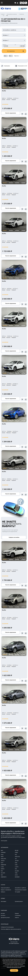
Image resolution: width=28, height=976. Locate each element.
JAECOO (2, 860)
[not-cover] (14, 51)
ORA (16, 868)
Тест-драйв (17, 891)
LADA (16, 864)
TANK (16, 872)
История (3, 913)
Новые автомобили (5, 887)
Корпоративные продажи (21, 889)
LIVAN (2, 866)
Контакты (3, 915)
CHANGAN (3, 852)
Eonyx (2, 854)
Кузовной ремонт (19, 901)
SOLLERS (3, 872)
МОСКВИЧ (17, 877)
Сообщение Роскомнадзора (7, 927)
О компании (18, 915)
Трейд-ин (3, 891)
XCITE (16, 875)
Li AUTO (16, 866)
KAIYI (2, 862)
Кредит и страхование (6, 889)
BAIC (2, 850)
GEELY (2, 856)
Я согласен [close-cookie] (14, 970)
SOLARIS (17, 870)
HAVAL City (17, 856)
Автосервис (3, 901)
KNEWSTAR (3, 864)
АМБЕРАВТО (3, 877)
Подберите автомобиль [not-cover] (14, 537)
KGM (16, 862)
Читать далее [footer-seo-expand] (5, 840)
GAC (16, 854)
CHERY (16, 852)
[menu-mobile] (2, 3)
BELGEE (16, 850)
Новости (17, 917)
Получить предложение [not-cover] (10, 113)
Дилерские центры (5, 917)
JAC (16, 858)
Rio (10, 55)
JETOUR (16, 860)
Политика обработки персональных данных (11, 929)
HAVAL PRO (3, 858)
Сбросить (17, 55)
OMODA (2, 868)
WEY (2, 875)
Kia (5, 55)
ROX (2, 870)
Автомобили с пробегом (20, 887)
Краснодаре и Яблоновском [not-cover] (9, 23)
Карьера (17, 913)
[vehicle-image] (14, 79)
